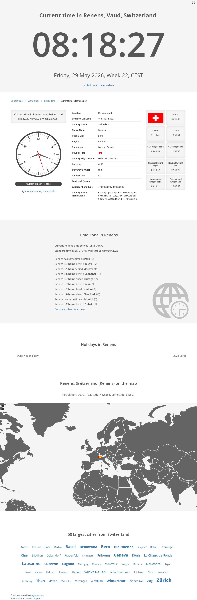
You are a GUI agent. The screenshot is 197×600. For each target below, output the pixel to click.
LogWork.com (37, 595)
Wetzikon (97, 581)
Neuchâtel (153, 564)
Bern (105, 546)
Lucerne (51, 563)
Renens (63, 572)
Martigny (83, 564)
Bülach (154, 547)
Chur (24, 555)
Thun (40, 580)
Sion (151, 572)
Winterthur (116, 580)
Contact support (32, 598)
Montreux (111, 564)
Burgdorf (141, 547)
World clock (33, 101)
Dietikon (37, 555)
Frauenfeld (72, 555)
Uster (53, 581)
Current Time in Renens (38, 184)
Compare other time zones (70, 309)
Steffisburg (27, 581)
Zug (150, 581)
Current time (17, 101)
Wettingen (81, 581)
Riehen (76, 572)
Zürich (164, 580)
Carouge (167, 547)
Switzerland (49, 101)
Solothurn (163, 572)
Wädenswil (136, 581)
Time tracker (17, 598)
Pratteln (38, 572)
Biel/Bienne (124, 546)
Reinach (50, 572)
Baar (47, 547)
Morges (125, 564)
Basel (70, 546)
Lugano (68, 563)
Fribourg (103, 555)
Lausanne (31, 563)
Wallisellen (66, 581)
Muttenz (137, 564)
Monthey (96, 564)
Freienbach (87, 555)
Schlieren (138, 572)
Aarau (24, 547)
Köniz (136, 555)
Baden (58, 547)
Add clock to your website (100, 85)
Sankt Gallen (95, 572)
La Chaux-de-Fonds (158, 555)
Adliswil (36, 547)
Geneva (121, 555)
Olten (28, 572)
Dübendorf (54, 555)
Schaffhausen (120, 572)
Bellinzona (88, 546)
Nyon (168, 564)
